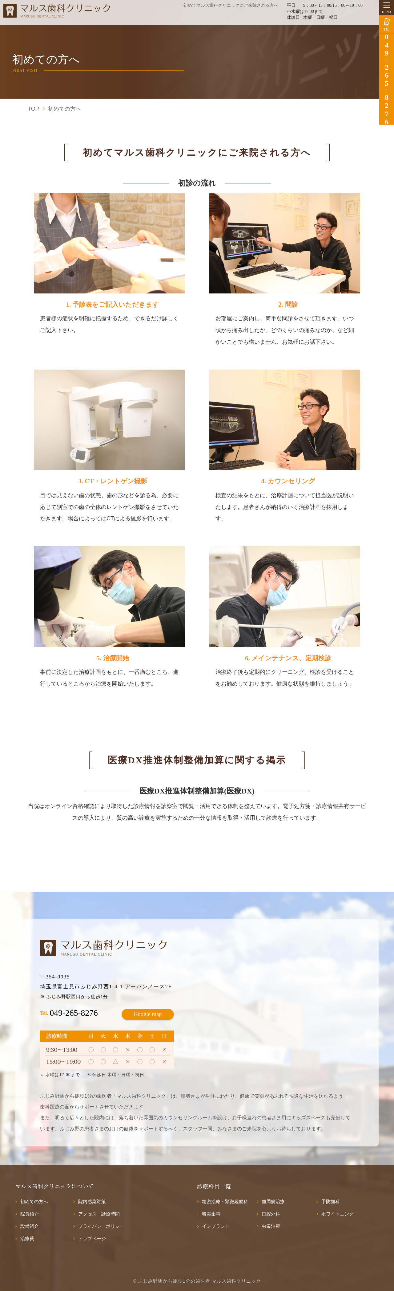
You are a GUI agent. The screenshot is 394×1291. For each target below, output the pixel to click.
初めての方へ (34, 1201)
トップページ (92, 1238)
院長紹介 (29, 1213)
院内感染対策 (92, 1201)
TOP (33, 109)
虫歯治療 (271, 1226)
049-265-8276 (74, 1013)
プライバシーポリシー (101, 1226)
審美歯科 (211, 1213)
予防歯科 (330, 1201)
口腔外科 (271, 1213)
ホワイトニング (337, 1213)
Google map (148, 1014)
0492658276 (386, 79)
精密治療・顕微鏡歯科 (225, 1201)
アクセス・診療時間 (99, 1213)
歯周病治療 (273, 1201)
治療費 (27, 1238)
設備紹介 (29, 1226)
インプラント (216, 1226)
